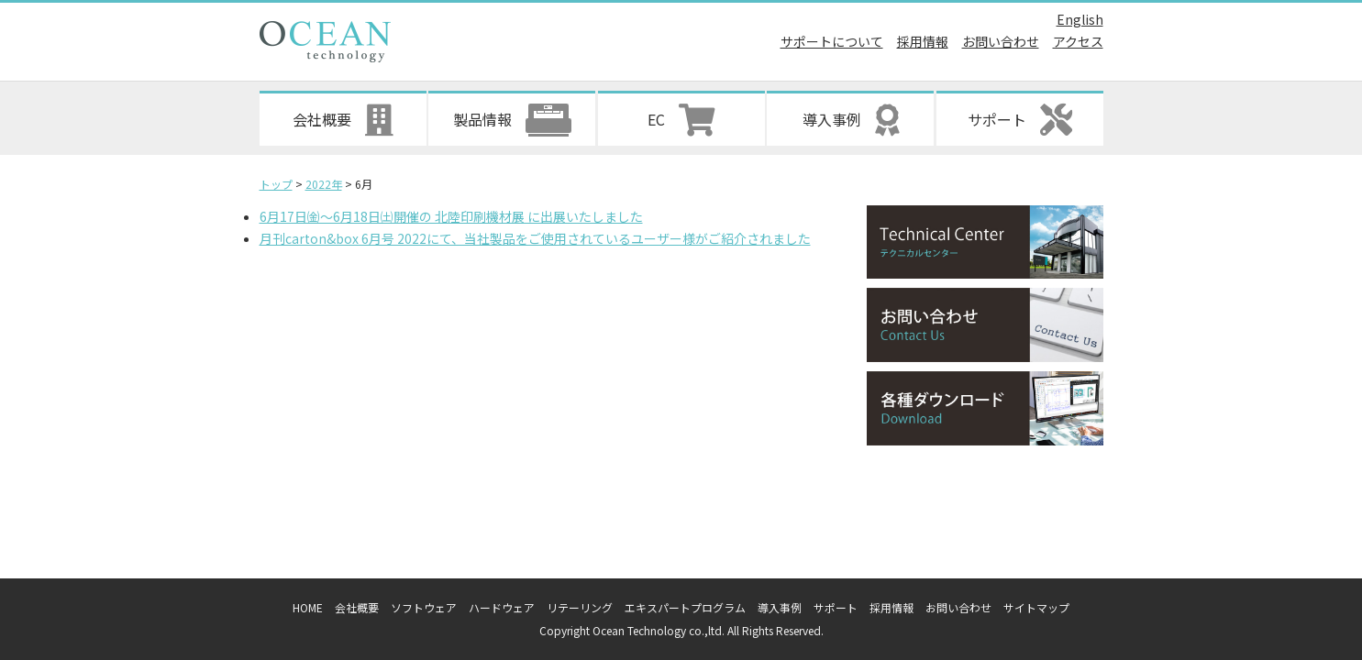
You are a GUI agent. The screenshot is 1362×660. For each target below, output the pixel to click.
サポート (836, 607)
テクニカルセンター (985, 242)
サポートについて (832, 41)
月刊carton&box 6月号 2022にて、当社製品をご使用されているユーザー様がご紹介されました (535, 238)
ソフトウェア (424, 607)
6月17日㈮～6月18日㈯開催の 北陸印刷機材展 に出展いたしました (451, 216)
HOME (308, 607)
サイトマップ (1036, 607)
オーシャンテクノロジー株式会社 (325, 41)
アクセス (1078, 41)
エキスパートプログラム (685, 607)
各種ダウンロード (985, 408)
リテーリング (580, 607)
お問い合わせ (1000, 41)
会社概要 (357, 607)
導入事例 (780, 607)
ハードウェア (502, 607)
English (1080, 19)
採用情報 (922, 41)
